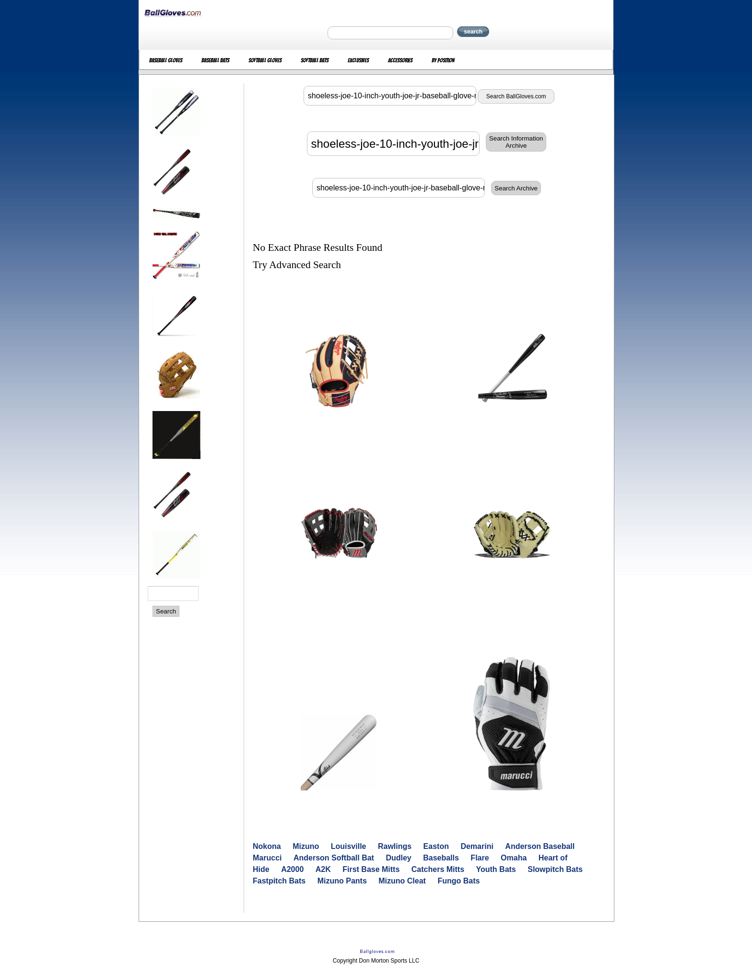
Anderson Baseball (540, 846)
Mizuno (306, 846)
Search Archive (516, 188)
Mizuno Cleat (402, 881)
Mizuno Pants (342, 881)
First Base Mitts (371, 869)
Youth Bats (496, 869)
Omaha (514, 858)
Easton (436, 846)
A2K (323, 869)
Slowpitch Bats (555, 869)
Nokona (267, 846)
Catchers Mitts (437, 869)
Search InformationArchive (516, 142)
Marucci (267, 858)
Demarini (476, 846)
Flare (479, 858)
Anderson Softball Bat (334, 858)
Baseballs (441, 858)
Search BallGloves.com (516, 96)
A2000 (292, 869)
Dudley (398, 858)
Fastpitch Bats (279, 881)
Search (166, 611)
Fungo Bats (458, 881)
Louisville (348, 846)
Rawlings (394, 846)
